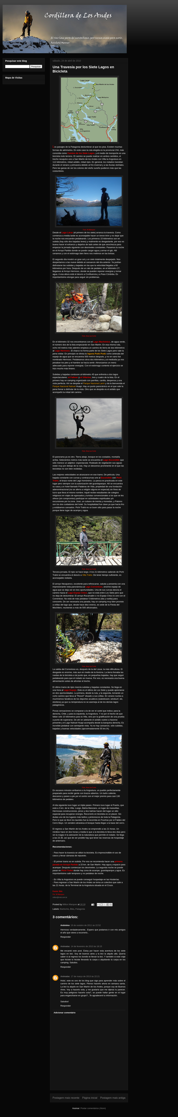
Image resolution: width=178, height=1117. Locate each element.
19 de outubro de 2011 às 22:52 (86, 925)
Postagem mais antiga (112, 1097)
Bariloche (64, 909)
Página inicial (89, 1097)
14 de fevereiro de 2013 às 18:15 (86, 946)
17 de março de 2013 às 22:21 (85, 976)
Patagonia (80, 909)
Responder (65, 937)
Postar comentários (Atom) (93, 1108)
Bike (72, 909)
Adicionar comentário (65, 1012)
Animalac (65, 946)
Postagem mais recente (66, 1097)
